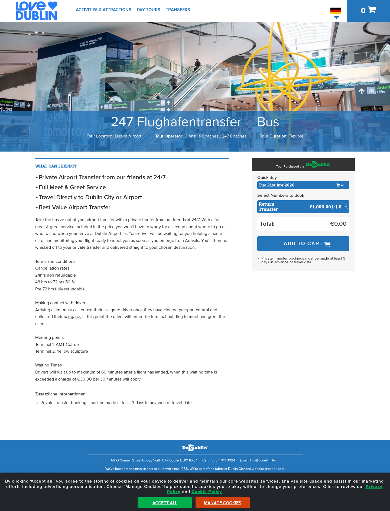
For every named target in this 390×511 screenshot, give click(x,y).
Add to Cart (303, 243)
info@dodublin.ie (262, 460)
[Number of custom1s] (340, 207)
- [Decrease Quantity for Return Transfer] (334, 207)
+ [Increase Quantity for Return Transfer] (346, 207)
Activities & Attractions (103, 10)
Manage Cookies (222, 503)
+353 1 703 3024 (222, 460)
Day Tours (148, 10)
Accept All (164, 503)
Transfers (178, 10)
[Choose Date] (303, 185)
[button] (340, 185)
